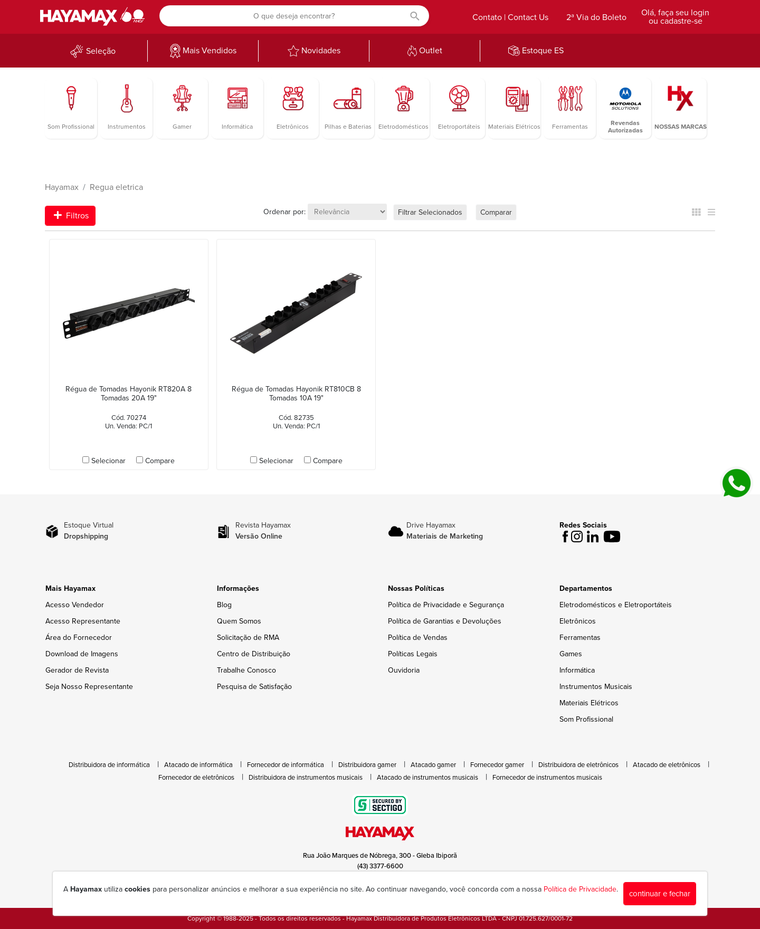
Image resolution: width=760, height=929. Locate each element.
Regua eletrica (116, 187)
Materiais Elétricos (589, 702)
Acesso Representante (82, 621)
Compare (160, 460)
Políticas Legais (413, 653)
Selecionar (108, 460)
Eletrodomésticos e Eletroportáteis (615, 604)
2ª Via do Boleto (596, 17)
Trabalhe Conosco (246, 670)
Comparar (496, 212)
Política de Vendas (418, 637)
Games (570, 653)
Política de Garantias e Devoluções (444, 621)
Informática (577, 670)
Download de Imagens (81, 653)
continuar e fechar (659, 893)
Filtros (71, 215)
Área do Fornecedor (78, 637)
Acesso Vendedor (74, 604)
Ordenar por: (284, 211)
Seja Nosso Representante (89, 686)
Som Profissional (586, 719)
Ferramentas (580, 637)
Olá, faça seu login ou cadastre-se (675, 16)
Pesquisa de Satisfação (254, 686)
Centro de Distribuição (253, 653)
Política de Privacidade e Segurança (446, 604)
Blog (224, 604)
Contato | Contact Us (510, 17)
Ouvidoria (404, 670)
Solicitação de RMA (248, 637)
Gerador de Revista (77, 670)
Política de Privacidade (580, 889)
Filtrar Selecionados (430, 212)
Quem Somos (239, 621)
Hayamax (62, 187)
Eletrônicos (577, 621)
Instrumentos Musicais (595, 686)
